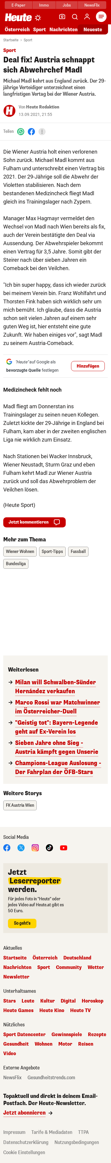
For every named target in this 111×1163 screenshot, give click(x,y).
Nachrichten (63, 29)
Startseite (10, 40)
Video (9, 1054)
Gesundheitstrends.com (51, 1078)
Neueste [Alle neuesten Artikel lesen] (92, 29)
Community (69, 967)
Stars (9, 1001)
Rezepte (97, 1035)
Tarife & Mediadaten (51, 1132)
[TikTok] (49, 847)
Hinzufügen (88, 366)
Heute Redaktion (42, 107)
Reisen (85, 1044)
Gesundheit (16, 1044)
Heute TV (80, 1011)
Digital (68, 1001)
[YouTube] (63, 847)
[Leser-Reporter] (62, 16)
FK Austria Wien (20, 805)
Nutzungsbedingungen (76, 1142)
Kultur (47, 1001)
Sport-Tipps (52, 551)
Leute (28, 1001)
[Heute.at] (18, 17)
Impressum (14, 1132)
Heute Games (18, 1011)
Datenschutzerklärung (26, 1142)
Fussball (78, 551)
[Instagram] (35, 847)
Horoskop (92, 1001)
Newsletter (16, 977)
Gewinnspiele (67, 1035)
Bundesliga (16, 564)
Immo (44, 5)
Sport (39, 29)
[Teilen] (42, 132)
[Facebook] (31, 131)
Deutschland (77, 958)
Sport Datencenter (24, 1035)
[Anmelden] (87, 16)
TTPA (83, 1132)
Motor (65, 1044)
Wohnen (43, 1044)
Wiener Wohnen (20, 551)
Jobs (67, 5)
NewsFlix (91, 5)
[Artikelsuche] (74, 16)
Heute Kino (51, 1011)
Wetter (96, 967)
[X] (21, 847)
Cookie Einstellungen (24, 1152)
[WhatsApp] (20, 131)
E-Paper (18, 5)
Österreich (17, 29)
